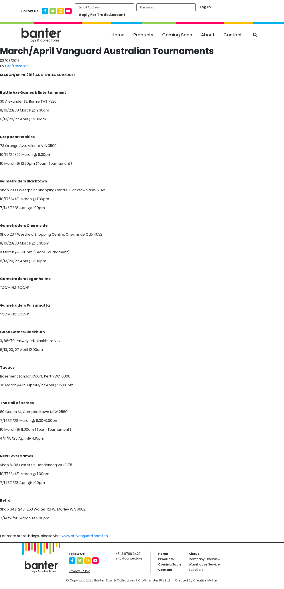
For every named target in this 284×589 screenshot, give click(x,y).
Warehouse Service (204, 564)
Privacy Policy (79, 571)
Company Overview (204, 559)
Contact (232, 35)
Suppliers (196, 569)
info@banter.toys (129, 558)
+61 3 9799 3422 (128, 554)
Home (117, 35)
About (208, 35)
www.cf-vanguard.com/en (84, 535)
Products (143, 35)
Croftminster (16, 65)
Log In (205, 7)
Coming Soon (177, 35)
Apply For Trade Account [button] (102, 14)
